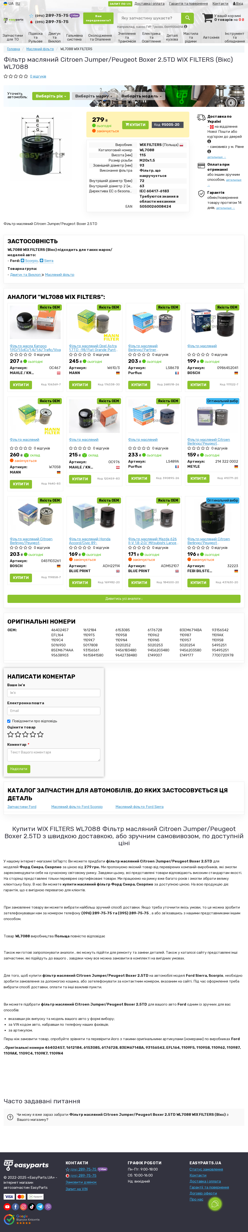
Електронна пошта (25, 703)
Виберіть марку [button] (93, 96)
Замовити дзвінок (81, 1182)
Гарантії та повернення (209, 1187)
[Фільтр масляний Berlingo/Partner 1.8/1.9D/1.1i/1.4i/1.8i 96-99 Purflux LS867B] (153, 322)
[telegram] (40, 1206)
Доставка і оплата (149, 4)
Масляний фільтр (59, 275)
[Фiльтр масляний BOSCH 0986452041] (213, 322)
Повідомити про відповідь (32, 721)
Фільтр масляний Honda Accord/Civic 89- (90, 541)
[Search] (187, 18)
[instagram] (23, 1206)
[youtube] (7, 1206)
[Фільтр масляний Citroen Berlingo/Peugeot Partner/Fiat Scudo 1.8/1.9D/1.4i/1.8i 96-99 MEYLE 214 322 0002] (213, 416)
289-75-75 (49, 15)
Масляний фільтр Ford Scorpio (77, 807)
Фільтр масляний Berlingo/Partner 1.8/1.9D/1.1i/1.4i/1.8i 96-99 (150, 348)
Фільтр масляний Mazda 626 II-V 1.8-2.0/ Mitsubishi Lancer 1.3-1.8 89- (153, 541)
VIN (120, 4)
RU (18, 4)
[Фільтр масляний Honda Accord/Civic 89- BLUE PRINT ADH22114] (94, 515)
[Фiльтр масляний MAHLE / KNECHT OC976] (94, 416)
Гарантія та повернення (188, 4)
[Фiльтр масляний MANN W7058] (35, 416)
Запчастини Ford (21, 807)
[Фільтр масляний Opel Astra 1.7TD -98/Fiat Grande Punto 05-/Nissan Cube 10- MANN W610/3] (94, 322)
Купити (135, 125)
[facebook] (15, 1206)
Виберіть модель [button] (141, 96)
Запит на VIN (77, 1189)
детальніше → (216, 157)
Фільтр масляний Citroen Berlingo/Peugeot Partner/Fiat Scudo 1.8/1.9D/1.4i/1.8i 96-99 (209, 441)
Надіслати (18, 769)
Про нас (196, 1199)
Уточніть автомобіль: (17, 95)
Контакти (220, 4)
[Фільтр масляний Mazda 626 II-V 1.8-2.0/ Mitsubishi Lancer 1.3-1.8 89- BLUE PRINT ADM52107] (153, 515)
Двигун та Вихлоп (26, 275)
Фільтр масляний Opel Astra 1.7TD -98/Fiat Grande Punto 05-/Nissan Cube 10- (93, 348)
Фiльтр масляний (202, 346)
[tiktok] (31, 1206)
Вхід (238, 4)
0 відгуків (38, 76)
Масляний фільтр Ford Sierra (139, 807)
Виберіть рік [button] (51, 96)
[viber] (48, 1206)
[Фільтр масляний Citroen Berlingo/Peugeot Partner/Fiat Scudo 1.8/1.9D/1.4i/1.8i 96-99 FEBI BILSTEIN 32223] (212, 517)
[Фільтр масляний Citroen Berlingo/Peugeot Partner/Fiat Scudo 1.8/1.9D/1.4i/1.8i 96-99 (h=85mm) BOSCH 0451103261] (35, 515)
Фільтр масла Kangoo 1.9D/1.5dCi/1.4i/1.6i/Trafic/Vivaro (35, 348)
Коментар (18, 744)
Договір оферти (203, 1193)
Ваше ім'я (16, 685)
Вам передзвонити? (98, 18)
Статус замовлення (206, 1169)
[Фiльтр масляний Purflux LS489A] (153, 416)
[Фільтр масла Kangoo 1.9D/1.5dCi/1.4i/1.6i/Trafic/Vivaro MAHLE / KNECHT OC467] (35, 322)
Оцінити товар (21, 727)
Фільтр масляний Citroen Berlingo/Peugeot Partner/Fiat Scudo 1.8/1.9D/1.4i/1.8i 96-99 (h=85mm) (31, 541)
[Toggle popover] (215, 1203)
